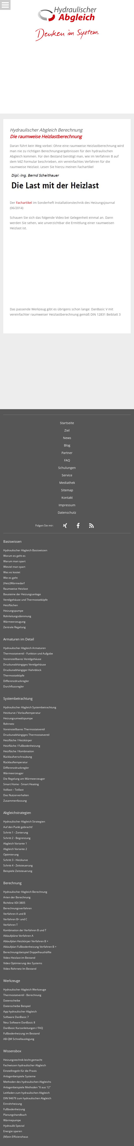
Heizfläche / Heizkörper (17, 740)
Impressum (67, 505)
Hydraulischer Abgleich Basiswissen (25, 550)
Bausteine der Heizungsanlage (22, 594)
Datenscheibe (11, 1000)
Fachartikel (24, 203)
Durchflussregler (13, 686)
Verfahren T (10, 925)
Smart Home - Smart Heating (21, 784)
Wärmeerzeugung (14, 622)
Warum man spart (14, 561)
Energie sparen (12, 1131)
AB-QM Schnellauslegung (18, 1039)
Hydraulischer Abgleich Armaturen (24, 648)
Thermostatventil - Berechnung (22, 995)
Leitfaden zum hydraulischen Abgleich (26, 1093)
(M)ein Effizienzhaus (15, 1137)
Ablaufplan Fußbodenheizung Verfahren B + (29, 947)
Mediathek (67, 483)
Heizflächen (10, 605)
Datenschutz (67, 512)
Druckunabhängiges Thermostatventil (26, 735)
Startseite (67, 423)
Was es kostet (11, 572)
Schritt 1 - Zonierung (15, 832)
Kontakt (67, 497)
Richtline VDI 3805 (14, 903)
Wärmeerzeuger (13, 773)
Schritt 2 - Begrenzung (17, 838)
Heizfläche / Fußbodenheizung (21, 746)
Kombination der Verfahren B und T (24, 930)
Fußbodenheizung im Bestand (21, 1033)
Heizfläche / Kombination (18, 751)
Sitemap (67, 490)
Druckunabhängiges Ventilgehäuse (24, 664)
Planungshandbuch (15, 1115)
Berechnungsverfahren (17, 908)
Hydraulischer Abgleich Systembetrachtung (29, 707)
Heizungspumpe (13, 611)
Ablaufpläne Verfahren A (18, 936)
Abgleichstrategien (17, 812)
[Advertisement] (67, 80)
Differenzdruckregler (16, 681)
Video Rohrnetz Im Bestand (19, 969)
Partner (67, 453)
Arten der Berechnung (17, 897)
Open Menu (5, 5)
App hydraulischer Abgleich (20, 1011)
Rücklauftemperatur (15, 762)
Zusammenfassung (15, 801)
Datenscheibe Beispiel (17, 1006)
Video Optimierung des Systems (22, 963)
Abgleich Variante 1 (15, 843)
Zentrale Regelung (14, 627)
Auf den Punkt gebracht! (18, 827)
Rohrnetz (8, 724)
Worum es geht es (14, 556)
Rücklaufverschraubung (17, 757)
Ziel (67, 430)
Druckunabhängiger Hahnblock (22, 670)
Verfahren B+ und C (15, 919)
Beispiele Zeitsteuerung (17, 871)
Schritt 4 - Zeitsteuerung (18, 865)
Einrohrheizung (12, 1104)
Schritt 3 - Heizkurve (15, 860)
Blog (67, 445)
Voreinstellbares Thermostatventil (24, 729)
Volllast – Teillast (13, 790)
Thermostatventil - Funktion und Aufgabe (28, 653)
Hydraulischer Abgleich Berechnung (25, 892)
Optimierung (11, 854)
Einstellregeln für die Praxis (20, 1071)
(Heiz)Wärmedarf (14, 583)
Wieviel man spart (14, 567)
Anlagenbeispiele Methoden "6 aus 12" (27, 1087)
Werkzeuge (11, 980)
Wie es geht (10, 578)
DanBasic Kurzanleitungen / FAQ (23, 1028)
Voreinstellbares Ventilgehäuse (22, 659)
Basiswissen (12, 541)
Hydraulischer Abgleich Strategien (24, 821)
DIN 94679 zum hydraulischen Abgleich (27, 1098)
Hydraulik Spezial (13, 1126)
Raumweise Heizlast (15, 589)
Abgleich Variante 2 (15, 849)
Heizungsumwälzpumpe (18, 718)
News (67, 438)
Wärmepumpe (12, 1120)
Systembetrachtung (18, 698)
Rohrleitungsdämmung (17, 616)
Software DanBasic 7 (16, 1017)
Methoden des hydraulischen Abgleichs (27, 1082)
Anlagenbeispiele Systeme (19, 1076)
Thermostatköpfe (13, 675)
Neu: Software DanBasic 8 (19, 1022)
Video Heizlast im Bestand (19, 958)
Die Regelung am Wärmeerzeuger (24, 779)
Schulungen (67, 468)
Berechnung (12, 883)
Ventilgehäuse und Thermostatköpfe (25, 600)
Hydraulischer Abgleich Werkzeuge (24, 989)
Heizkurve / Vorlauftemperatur (22, 713)
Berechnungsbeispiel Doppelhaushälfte (27, 952)
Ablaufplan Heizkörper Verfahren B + (25, 941)
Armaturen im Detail (18, 639)
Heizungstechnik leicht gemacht (22, 1060)
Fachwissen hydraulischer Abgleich (24, 1065)
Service (67, 475)
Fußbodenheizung (14, 1109)
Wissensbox (12, 1051)
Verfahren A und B (14, 914)
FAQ (67, 460)
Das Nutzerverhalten (16, 795)
